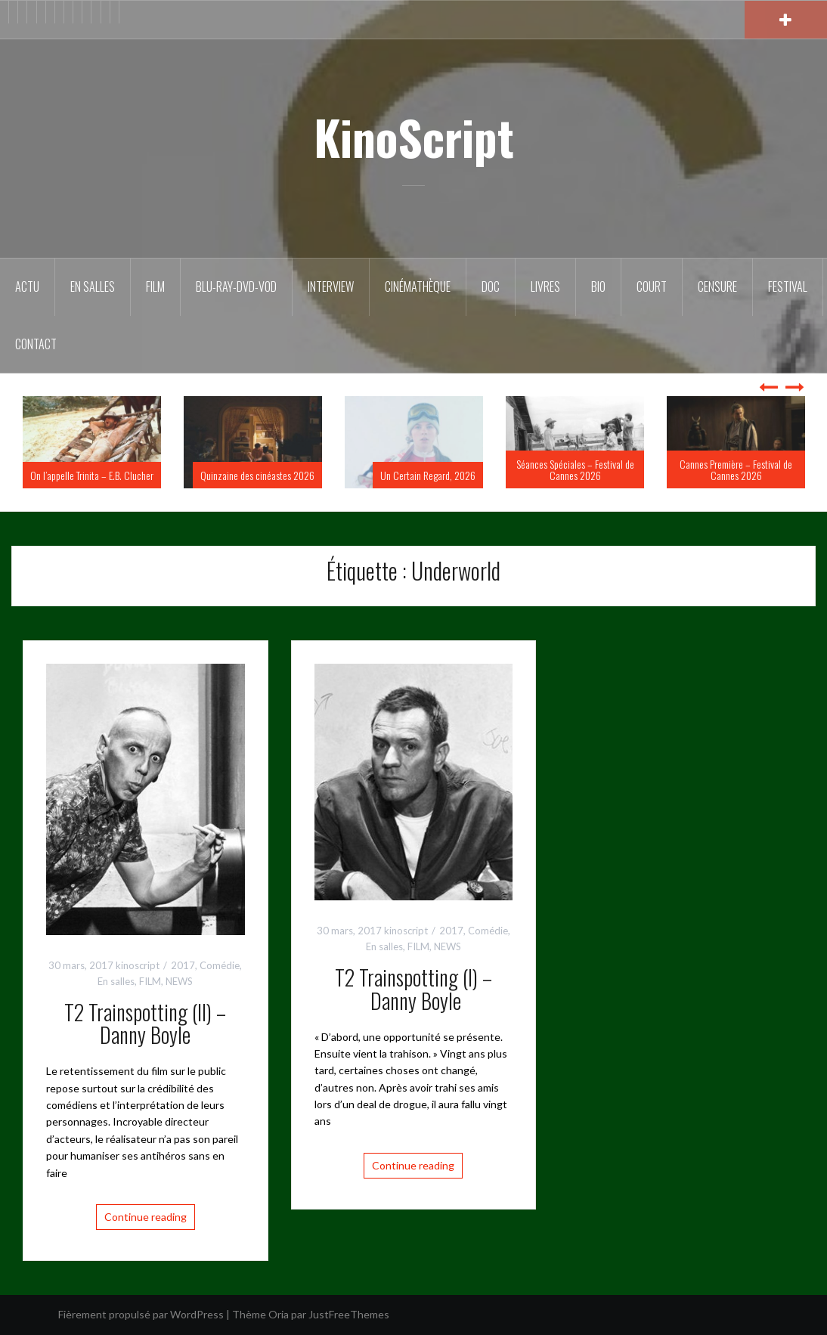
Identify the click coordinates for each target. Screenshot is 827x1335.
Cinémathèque (418, 286)
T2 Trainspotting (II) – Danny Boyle (145, 1023)
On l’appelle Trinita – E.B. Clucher (91, 475)
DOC (491, 286)
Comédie (220, 965)
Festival (787, 286)
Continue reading (145, 1216)
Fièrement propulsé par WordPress (141, 1314)
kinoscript (138, 965)
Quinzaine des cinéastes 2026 (257, 475)
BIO (598, 286)
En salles (92, 286)
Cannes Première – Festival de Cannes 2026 (736, 469)
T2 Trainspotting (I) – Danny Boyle (413, 989)
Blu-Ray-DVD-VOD (236, 286)
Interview (331, 286)
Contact (36, 344)
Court (652, 286)
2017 (183, 965)
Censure (717, 286)
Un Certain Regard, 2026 (427, 475)
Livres (545, 286)
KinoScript (414, 137)
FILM (155, 286)
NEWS (179, 981)
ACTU (27, 286)
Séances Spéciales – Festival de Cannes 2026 (575, 469)
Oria (278, 1314)
